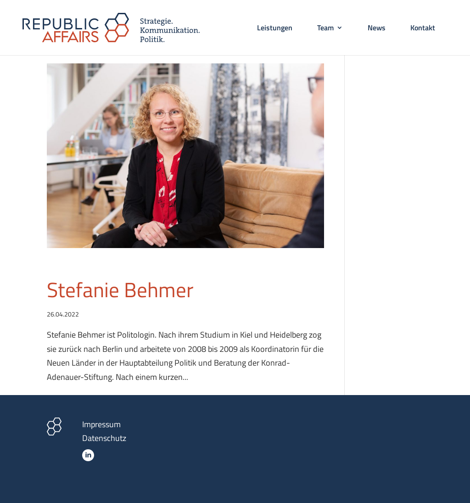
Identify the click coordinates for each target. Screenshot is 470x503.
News (377, 28)
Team (325, 28)
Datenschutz (104, 438)
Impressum (101, 424)
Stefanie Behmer (120, 289)
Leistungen (274, 28)
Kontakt (422, 28)
